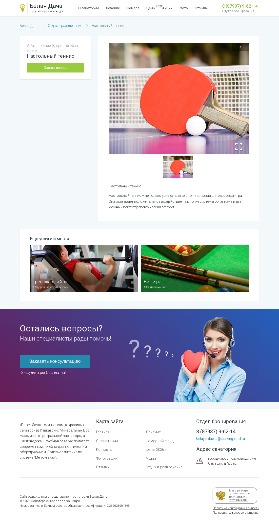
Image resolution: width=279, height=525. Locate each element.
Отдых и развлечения (65, 26)
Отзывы (201, 8)
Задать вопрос (55, 68)
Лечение (113, 8)
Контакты (104, 449)
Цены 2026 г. (156, 449)
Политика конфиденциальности (236, 508)
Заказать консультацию (54, 361)
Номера (133, 8)
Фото (183, 8)
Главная (102, 432)
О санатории (88, 8)
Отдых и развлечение (164, 467)
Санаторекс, (39, 501)
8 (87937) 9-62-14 (240, 6)
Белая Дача (29, 26)
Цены (150, 7)
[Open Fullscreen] (239, 147)
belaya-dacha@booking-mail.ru (220, 439)
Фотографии (106, 458)
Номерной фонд (160, 441)
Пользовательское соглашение (235, 512)
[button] (178, 167)
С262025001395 (118, 505)
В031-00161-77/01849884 (237, 499)
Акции (167, 8)
